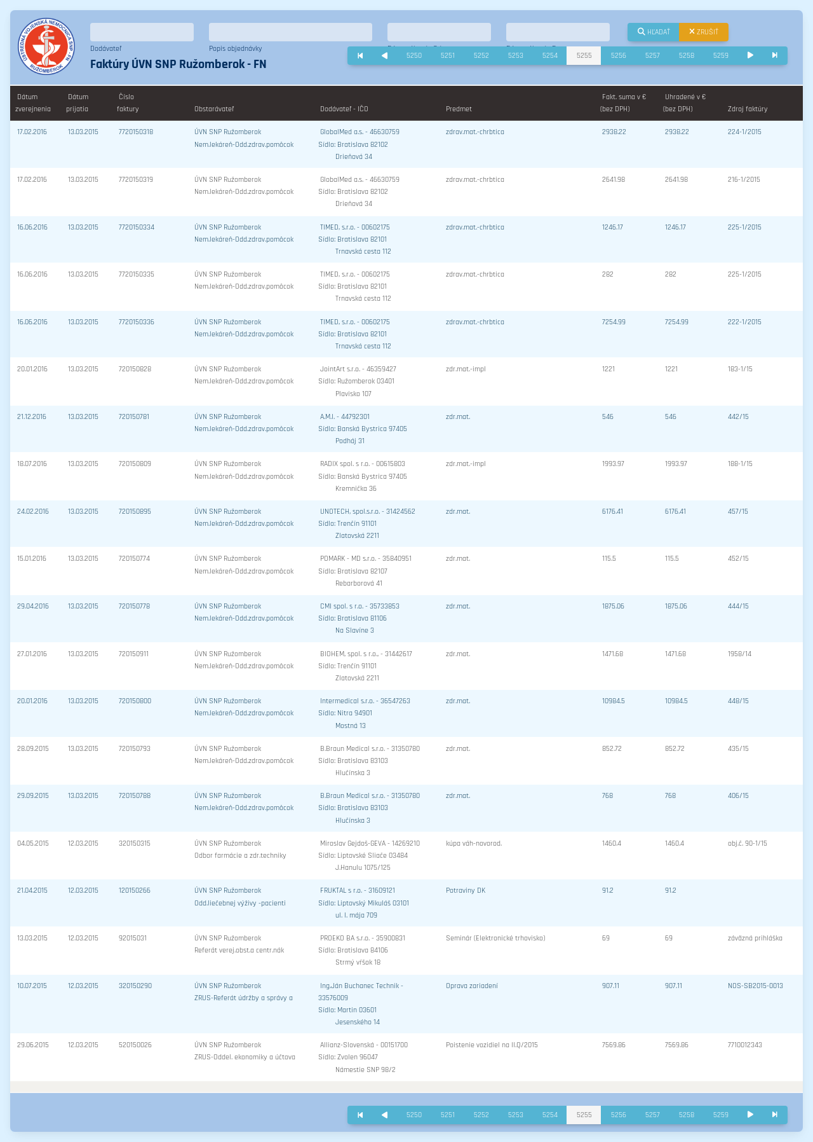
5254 (550, 55)
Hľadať (654, 32)
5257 (652, 55)
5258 (686, 55)
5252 (481, 55)
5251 (448, 55)
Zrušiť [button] (703, 32)
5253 (515, 55)
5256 (618, 55)
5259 (721, 55)
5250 (414, 55)
